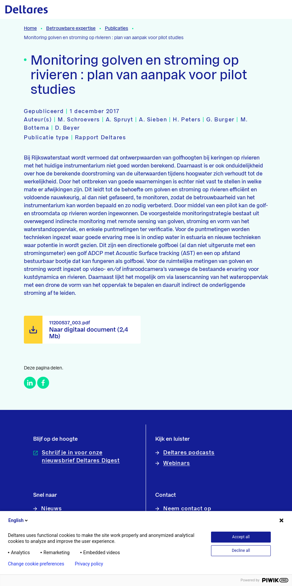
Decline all (241, 550)
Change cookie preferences (36, 563)
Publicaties (116, 28)
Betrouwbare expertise (71, 28)
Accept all (241, 537)
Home (30, 28)
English (18, 520)
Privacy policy (89, 563)
